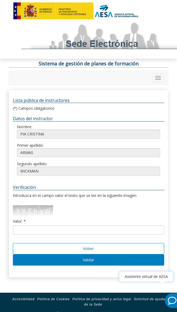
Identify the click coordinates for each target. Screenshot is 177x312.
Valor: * (19, 221)
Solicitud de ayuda (149, 299)
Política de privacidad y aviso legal (102, 299)
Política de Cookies (53, 299)
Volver (88, 248)
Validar (88, 259)
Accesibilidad (23, 299)
